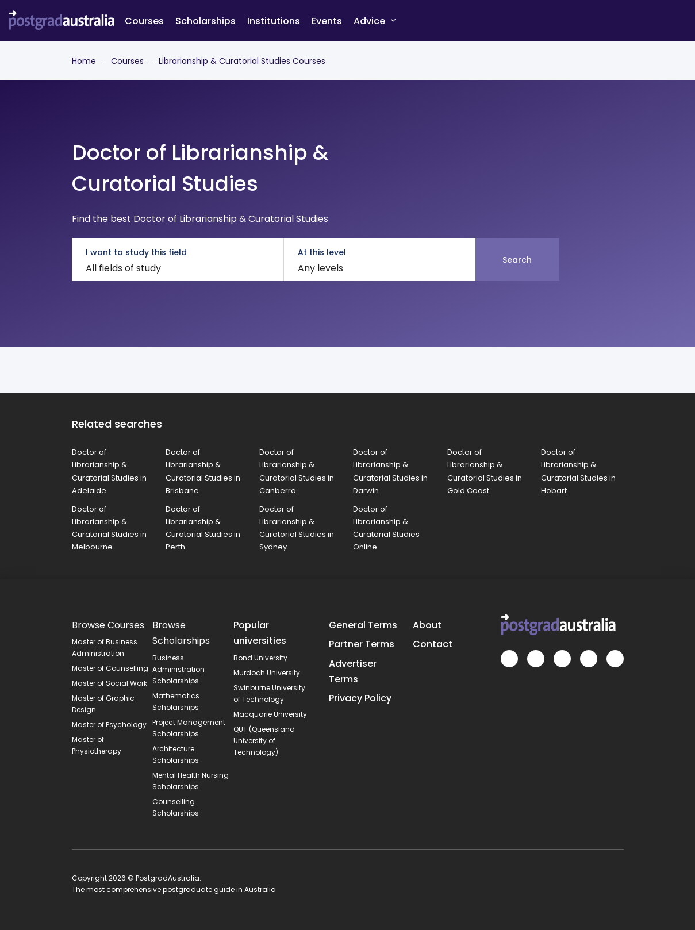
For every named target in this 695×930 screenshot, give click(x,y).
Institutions (273, 21)
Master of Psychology (109, 724)
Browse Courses (108, 625)
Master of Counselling (110, 668)
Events (327, 21)
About (427, 625)
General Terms (363, 625)
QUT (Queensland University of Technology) (264, 740)
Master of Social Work (109, 683)
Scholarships (205, 21)
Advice (375, 20)
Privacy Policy (360, 698)
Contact (432, 644)
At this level (322, 252)
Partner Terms (361, 644)
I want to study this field (136, 252)
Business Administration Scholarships (178, 669)
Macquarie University (270, 714)
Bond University (260, 658)
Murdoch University (266, 673)
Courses (144, 21)
